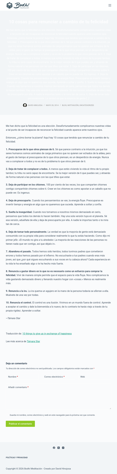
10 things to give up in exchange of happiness (47, 333)
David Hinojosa (63, 468)
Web (82, 376)
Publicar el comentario (20, 423)
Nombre (13, 377)
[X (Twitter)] (58, 448)
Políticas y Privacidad (17, 458)
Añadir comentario (18, 387)
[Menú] (109, 5)
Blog (64, 105)
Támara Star (33, 341)
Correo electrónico (54, 377)
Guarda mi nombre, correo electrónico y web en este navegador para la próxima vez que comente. (52, 415)
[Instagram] (63, 448)
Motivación (73, 105)
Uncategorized (87, 105)
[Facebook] (54, 448)
